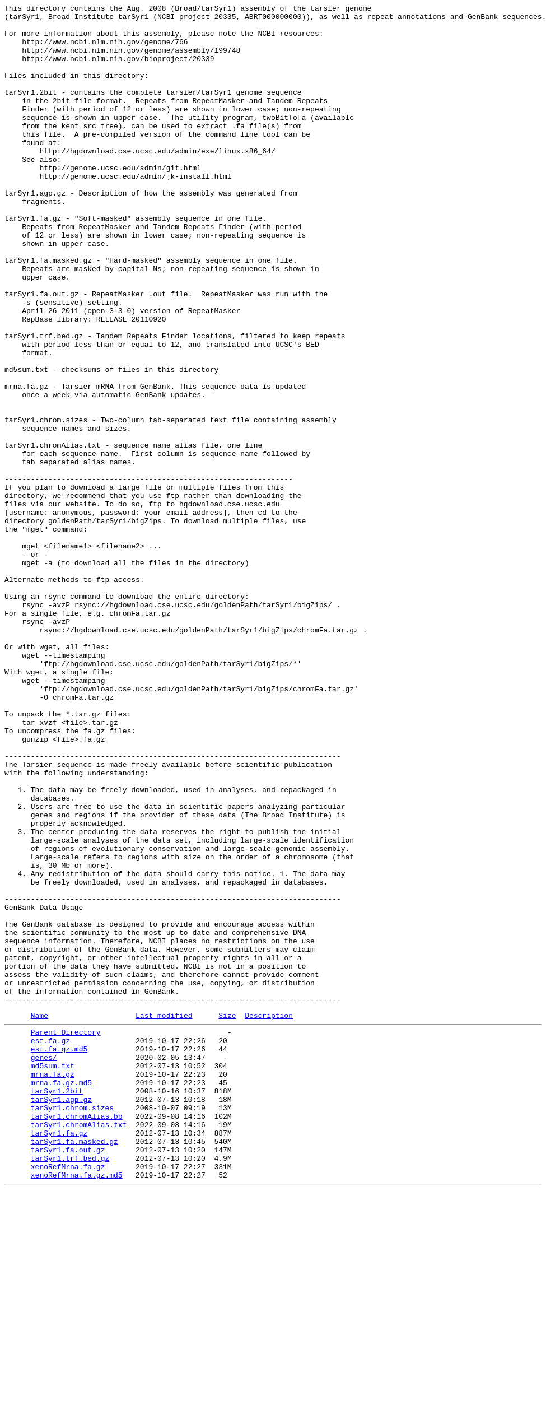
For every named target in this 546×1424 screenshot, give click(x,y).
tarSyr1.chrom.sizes (72, 1326)
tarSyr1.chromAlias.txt (79, 1346)
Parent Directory (66, 1235)
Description (269, 1217)
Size (227, 1217)
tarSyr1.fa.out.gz (68, 1376)
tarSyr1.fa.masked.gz (74, 1366)
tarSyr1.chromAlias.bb (77, 1336)
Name (39, 1217)
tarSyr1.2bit (57, 1306)
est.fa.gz (50, 1245)
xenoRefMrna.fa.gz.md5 (77, 1407)
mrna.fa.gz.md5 (61, 1296)
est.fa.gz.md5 (59, 1255)
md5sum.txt (52, 1276)
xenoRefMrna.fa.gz (68, 1397)
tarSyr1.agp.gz (61, 1316)
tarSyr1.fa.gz (59, 1356)
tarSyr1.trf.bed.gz (70, 1386)
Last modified (164, 1217)
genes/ (44, 1265)
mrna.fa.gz (52, 1286)
